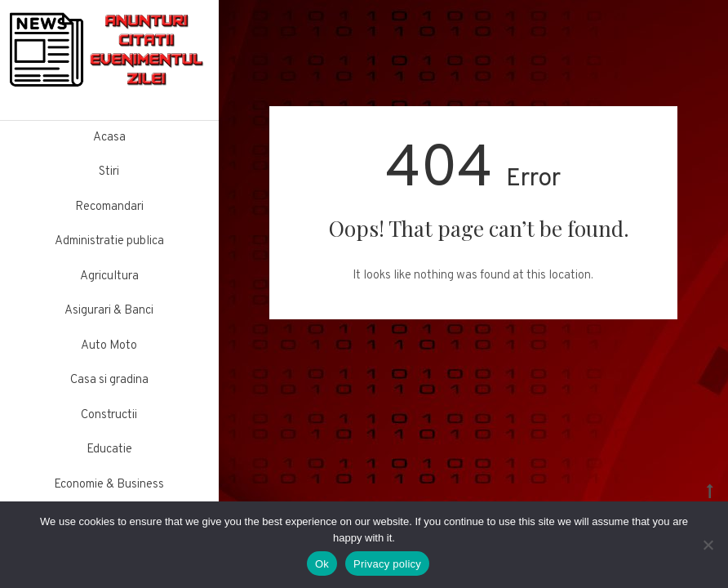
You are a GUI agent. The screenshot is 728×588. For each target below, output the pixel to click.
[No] (707, 545)
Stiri (109, 172)
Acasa (109, 137)
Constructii (109, 415)
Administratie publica (109, 241)
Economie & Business (109, 484)
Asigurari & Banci (108, 310)
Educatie (109, 449)
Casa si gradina (109, 380)
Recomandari (109, 207)
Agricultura (109, 276)
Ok (322, 564)
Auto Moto (109, 346)
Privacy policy (387, 564)
